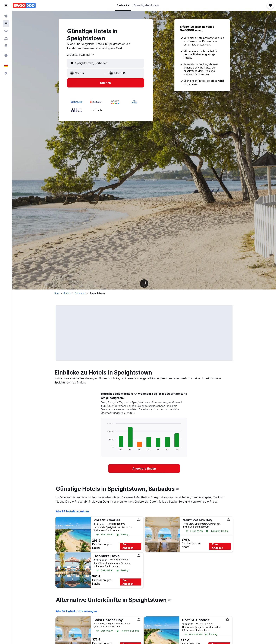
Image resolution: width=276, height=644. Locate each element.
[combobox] (81, 55)
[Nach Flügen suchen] (6, 16)
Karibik (67, 293)
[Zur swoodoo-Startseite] (24, 5)
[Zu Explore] (6, 45)
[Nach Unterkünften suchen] (6, 23)
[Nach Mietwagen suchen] (6, 30)
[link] (144, 468)
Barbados (80, 293)
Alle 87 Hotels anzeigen (72, 511)
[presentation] (177, 489)
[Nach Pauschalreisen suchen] (6, 38)
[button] (6, 5)
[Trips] (6, 55)
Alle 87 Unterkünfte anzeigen (76, 611)
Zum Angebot (128, 546)
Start (56, 293)
